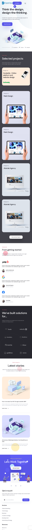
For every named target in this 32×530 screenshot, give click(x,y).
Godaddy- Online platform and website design (9, 75)
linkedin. (27, 47)
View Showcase (7, 24)
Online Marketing (6, 508)
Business (4, 513)
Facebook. (15, 47)
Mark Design (8, 96)
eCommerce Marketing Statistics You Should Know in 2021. (15, 440)
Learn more (5, 408)
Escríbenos (17, 3)
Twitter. (21, 47)
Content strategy (6, 515)
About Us (4, 527)
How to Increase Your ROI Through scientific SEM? (14, 401)
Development (5, 518)
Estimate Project (16, 468)
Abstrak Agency (10, 168)
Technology (5, 511)
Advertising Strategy (7, 520)
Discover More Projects (16, 237)
